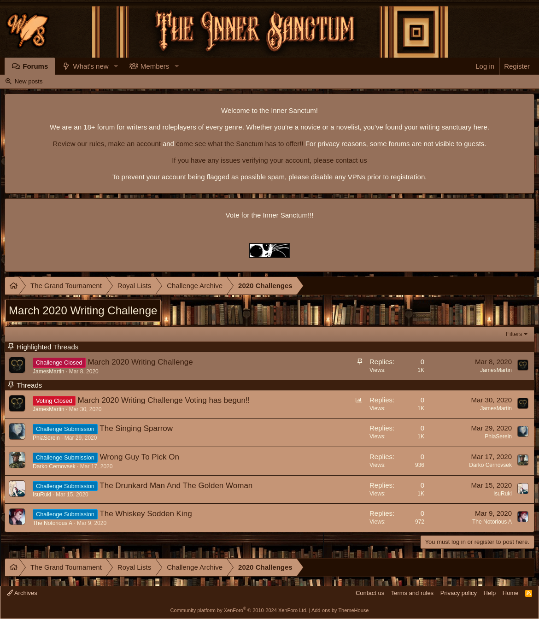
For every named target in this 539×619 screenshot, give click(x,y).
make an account (133, 143)
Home (511, 593)
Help (490, 593)
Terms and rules (412, 593)
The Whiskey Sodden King (146, 513)
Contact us (370, 593)
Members (155, 66)
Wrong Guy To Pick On (139, 457)
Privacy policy (458, 593)
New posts (29, 81)
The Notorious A (52, 523)
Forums (35, 66)
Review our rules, (79, 143)
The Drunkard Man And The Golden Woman (176, 485)
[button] (116, 66)
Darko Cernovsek (54, 466)
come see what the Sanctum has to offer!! (240, 143)
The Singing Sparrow (136, 428)
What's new (91, 66)
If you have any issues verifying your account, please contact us (269, 160)
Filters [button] (514, 333)
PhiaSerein (46, 438)
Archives (22, 593)
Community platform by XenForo (239, 610)
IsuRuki (42, 494)
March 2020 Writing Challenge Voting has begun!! (163, 400)
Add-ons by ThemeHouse (340, 610)
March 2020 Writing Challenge (140, 362)
